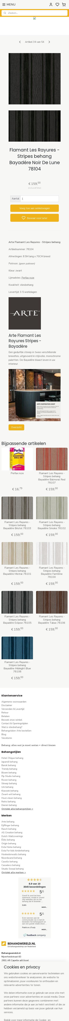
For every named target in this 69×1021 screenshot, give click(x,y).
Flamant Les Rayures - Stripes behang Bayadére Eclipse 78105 (17, 619)
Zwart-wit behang (10, 794)
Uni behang (7, 787)
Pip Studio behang (10, 776)
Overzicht (16, 427)
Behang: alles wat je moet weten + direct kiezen (28, 745)
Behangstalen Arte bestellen (16, 730)
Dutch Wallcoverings (12, 836)
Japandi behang (9, 761)
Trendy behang (9, 768)
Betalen (5, 716)
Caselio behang (9, 861)
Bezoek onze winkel (11, 719)
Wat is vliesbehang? (11, 727)
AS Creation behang (11, 832)
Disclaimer (6, 705)
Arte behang (7, 821)
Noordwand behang (11, 857)
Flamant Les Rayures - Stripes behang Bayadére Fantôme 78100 (52, 572)
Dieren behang (9, 805)
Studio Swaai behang (12, 868)
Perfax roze (17, 473)
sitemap (49, 1015)
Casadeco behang (10, 865)
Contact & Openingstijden (14, 723)
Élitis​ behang (8, 839)
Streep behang (9, 783)
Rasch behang (8, 828)
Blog (3, 734)
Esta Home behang (11, 847)
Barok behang (8, 765)
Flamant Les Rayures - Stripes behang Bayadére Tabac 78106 (51, 619)
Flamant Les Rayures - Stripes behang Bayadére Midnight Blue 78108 (17, 667)
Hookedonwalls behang (13, 854)
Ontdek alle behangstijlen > (17, 808)
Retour (4, 712)
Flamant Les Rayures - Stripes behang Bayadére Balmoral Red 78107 (51, 478)
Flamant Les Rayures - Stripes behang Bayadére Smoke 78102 (52, 525)
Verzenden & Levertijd (12, 709)
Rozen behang (8, 779)
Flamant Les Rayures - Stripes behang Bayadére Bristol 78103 (17, 525)
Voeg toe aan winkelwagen (34, 208)
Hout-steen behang (11, 798)
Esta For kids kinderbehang (15, 850)
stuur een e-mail (9, 975)
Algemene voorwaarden (13, 701)
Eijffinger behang (10, 825)
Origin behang (8, 843)
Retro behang (8, 801)
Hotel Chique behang (12, 758)
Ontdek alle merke (11, 872)
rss (55, 1015)
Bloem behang (8, 772)
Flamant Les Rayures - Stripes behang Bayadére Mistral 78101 (17, 571)
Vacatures (6, 738)
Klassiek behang (9, 790)
